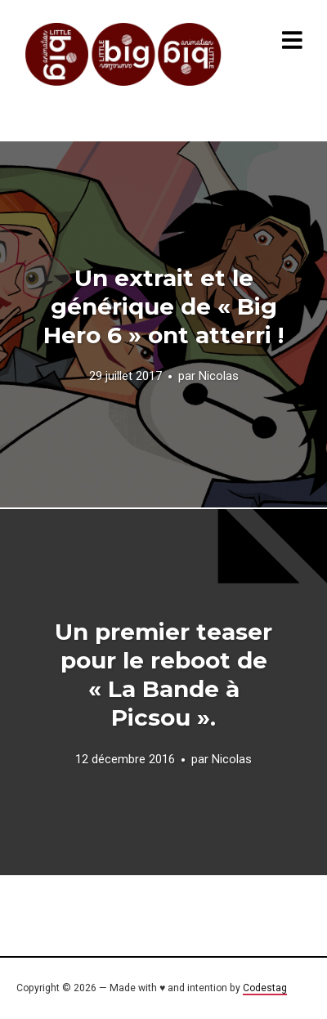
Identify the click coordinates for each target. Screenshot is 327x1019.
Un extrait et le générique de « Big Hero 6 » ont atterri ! (163, 306)
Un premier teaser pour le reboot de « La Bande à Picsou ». (163, 674)
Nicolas (219, 376)
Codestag (265, 988)
